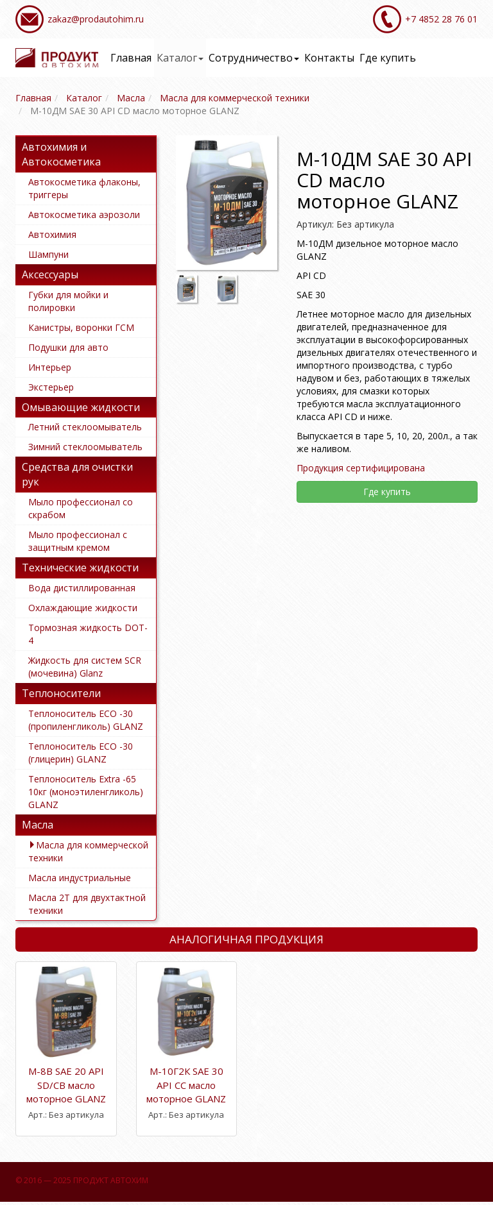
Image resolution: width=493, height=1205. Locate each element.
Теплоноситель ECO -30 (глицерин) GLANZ (80, 752)
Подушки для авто (68, 347)
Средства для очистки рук (77, 474)
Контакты (329, 58)
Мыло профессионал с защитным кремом (77, 540)
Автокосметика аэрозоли (84, 214)
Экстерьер (51, 387)
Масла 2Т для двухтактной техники (87, 903)
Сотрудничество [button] (254, 58)
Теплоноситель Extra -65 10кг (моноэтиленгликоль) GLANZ (85, 792)
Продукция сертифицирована (361, 468)
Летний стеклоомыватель (85, 427)
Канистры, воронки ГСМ (81, 327)
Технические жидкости (80, 567)
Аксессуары (50, 274)
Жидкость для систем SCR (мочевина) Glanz (84, 666)
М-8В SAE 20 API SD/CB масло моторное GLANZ (66, 1085)
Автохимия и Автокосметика (61, 154)
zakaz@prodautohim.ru (96, 19)
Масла (37, 825)
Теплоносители (61, 693)
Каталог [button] (180, 58)
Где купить (387, 58)
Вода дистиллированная (81, 588)
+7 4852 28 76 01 (441, 19)
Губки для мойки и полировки (68, 301)
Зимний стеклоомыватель (85, 447)
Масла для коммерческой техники (88, 851)
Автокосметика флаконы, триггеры (84, 188)
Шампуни (48, 254)
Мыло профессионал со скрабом (80, 508)
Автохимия (52, 234)
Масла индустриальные (79, 878)
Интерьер (49, 367)
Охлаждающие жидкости (82, 608)
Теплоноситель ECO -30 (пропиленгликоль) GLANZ (85, 719)
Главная (130, 58)
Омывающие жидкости (81, 407)
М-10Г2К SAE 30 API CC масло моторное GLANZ (186, 1085)
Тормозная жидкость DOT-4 (88, 633)
